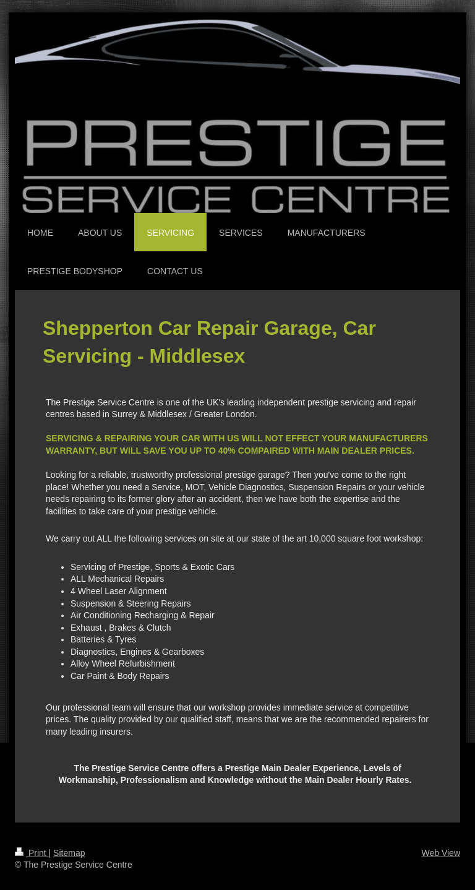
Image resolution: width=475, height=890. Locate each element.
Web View (440, 853)
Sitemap (69, 853)
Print (32, 853)
